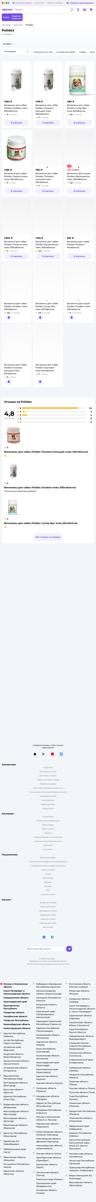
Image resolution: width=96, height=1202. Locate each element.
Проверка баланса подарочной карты (48, 866)
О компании (48, 816)
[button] (16, 51)
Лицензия (48, 767)
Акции (48, 874)
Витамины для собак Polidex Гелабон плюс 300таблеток (40, 487)
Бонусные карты (48, 857)
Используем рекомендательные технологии (48, 964)
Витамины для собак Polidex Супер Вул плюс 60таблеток (41, 523)
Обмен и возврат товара (48, 780)
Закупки (48, 833)
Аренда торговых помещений (48, 837)
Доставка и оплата (48, 776)
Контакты (48, 849)
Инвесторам (48, 825)
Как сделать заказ (48, 771)
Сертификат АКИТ (48, 796)
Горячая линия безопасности (48, 841)
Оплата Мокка (48, 870)
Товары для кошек (48, 902)
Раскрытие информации (48, 821)
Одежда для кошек (48, 911)
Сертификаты (48, 800)
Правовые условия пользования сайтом (48, 961)
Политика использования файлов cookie (48, 792)
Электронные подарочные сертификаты (48, 862)
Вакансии (48, 845)
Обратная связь (48, 804)
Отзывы (48, 886)
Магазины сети (48, 894)
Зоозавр (6, 25)
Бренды (18, 25)
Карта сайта (48, 808)
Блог (48, 890)
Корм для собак (48, 919)
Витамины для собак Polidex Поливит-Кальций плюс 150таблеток (46, 451)
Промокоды (48, 878)
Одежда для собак (48, 923)
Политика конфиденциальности (48, 788)
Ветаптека (48, 927)
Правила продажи (48, 784)
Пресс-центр (48, 829)
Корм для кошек (48, 907)
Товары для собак (48, 915)
